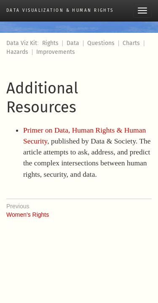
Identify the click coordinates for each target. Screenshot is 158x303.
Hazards (17, 52)
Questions (101, 43)
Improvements (55, 52)
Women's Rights (79, 208)
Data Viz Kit (21, 43)
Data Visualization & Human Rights (60, 10)
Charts (131, 43)
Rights (50, 43)
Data (73, 43)
